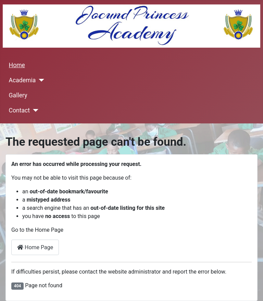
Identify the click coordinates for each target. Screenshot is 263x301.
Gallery (18, 95)
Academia (22, 80)
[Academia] (40, 80)
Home (17, 65)
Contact (19, 110)
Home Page (35, 247)
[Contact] (34, 110)
